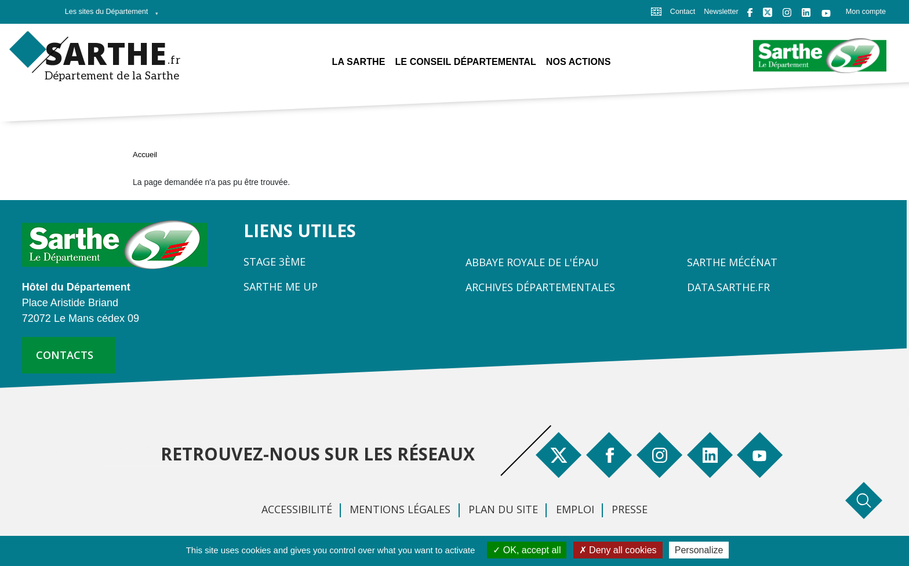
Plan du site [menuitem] (503, 509)
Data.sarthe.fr (728, 287)
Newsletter (721, 12)
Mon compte (866, 12)
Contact (682, 12)
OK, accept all (527, 550)
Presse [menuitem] (630, 509)
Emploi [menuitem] (575, 509)
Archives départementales (540, 287)
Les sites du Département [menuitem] (109, 15)
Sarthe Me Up (280, 286)
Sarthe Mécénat (732, 262)
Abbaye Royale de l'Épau (532, 262)
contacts (64, 355)
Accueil (145, 154)
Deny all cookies (618, 550)
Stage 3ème (274, 262)
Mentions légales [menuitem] (400, 509)
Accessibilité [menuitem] (296, 509)
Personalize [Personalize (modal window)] (699, 550)
